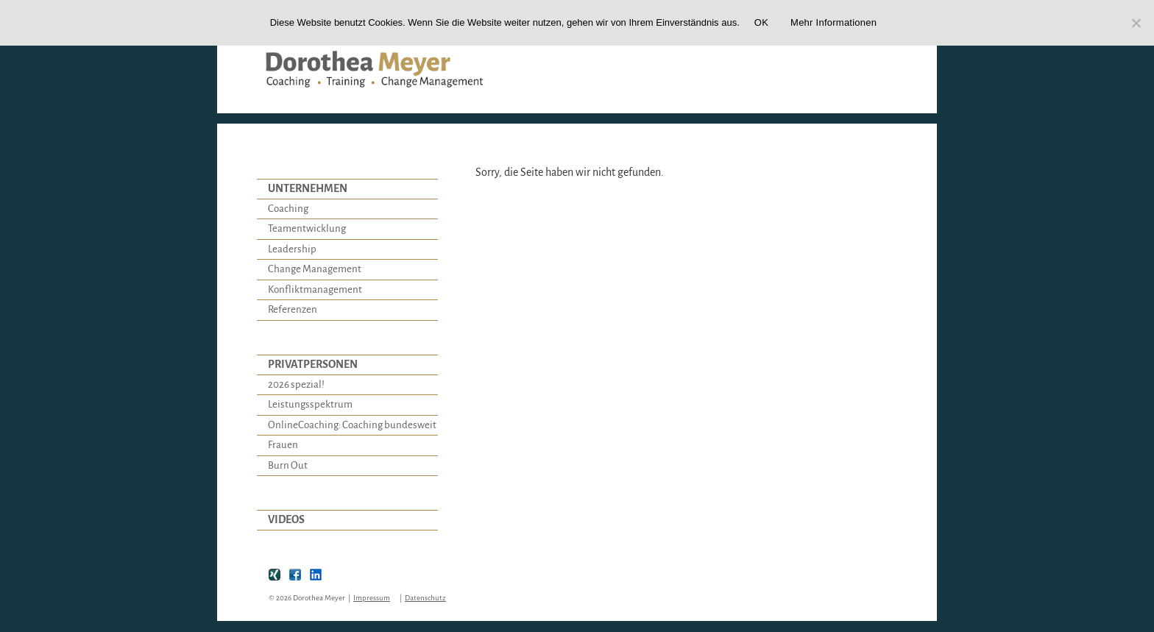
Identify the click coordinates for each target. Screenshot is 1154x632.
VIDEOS (286, 519)
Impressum (371, 598)
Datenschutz (425, 598)
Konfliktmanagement (315, 289)
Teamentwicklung (307, 228)
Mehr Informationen (833, 22)
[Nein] (1135, 22)
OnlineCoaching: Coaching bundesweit (352, 424)
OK (761, 22)
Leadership (292, 249)
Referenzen (292, 309)
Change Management (314, 268)
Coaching (288, 208)
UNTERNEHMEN (307, 188)
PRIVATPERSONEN (313, 364)
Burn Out (288, 465)
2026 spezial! (296, 384)
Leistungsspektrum (310, 404)
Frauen (283, 444)
